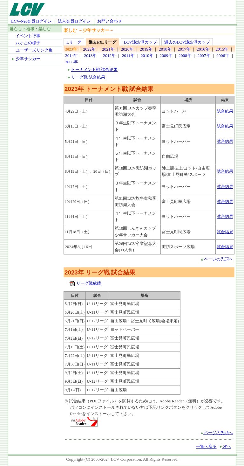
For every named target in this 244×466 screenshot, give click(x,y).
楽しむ (70, 30)
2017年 (184, 49)
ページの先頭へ (217, 259)
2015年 (222, 49)
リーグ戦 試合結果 (88, 77)
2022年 (89, 49)
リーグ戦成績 (85, 283)
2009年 (165, 55)
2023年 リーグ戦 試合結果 (99, 272)
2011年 (128, 55)
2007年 (204, 55)
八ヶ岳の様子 (28, 42)
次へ (225, 446)
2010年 (147, 55)
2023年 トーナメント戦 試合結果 (108, 89)
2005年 (71, 61)
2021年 (108, 49)
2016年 (203, 49)
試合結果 (225, 111)
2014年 (71, 55)
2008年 (185, 55)
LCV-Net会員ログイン (31, 21)
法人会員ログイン (74, 21)
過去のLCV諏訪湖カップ (187, 42)
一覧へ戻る (206, 446)
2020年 (127, 49)
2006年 (222, 55)
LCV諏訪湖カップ (140, 42)
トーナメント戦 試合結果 (94, 69)
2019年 (146, 49)
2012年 (109, 55)
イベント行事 (28, 35)
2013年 (90, 55)
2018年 (165, 49)
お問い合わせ (109, 21)
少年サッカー (28, 58)
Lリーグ (73, 42)
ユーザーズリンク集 (34, 50)
